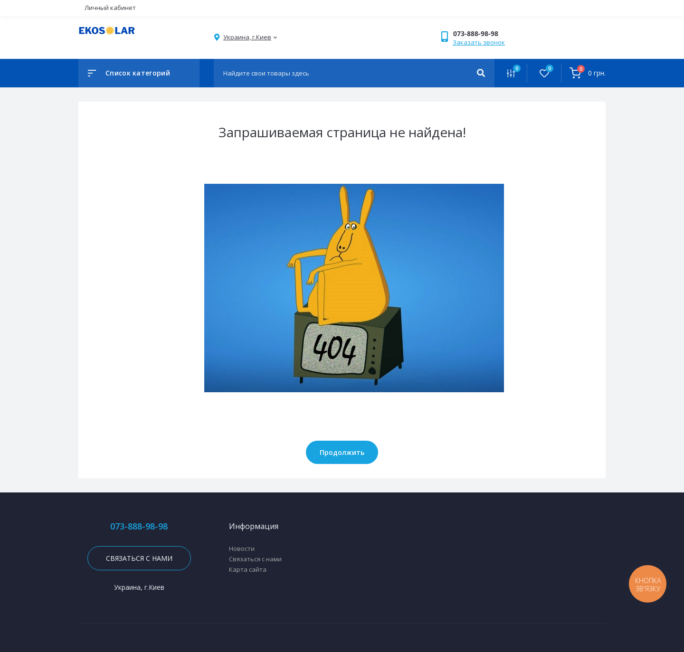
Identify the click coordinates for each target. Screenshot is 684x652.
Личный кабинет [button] (110, 7)
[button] (484, 33)
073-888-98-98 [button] (139, 526)
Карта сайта (247, 569)
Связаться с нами (139, 558)
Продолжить (342, 452)
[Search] (480, 73)
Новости (242, 548)
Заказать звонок (479, 42)
